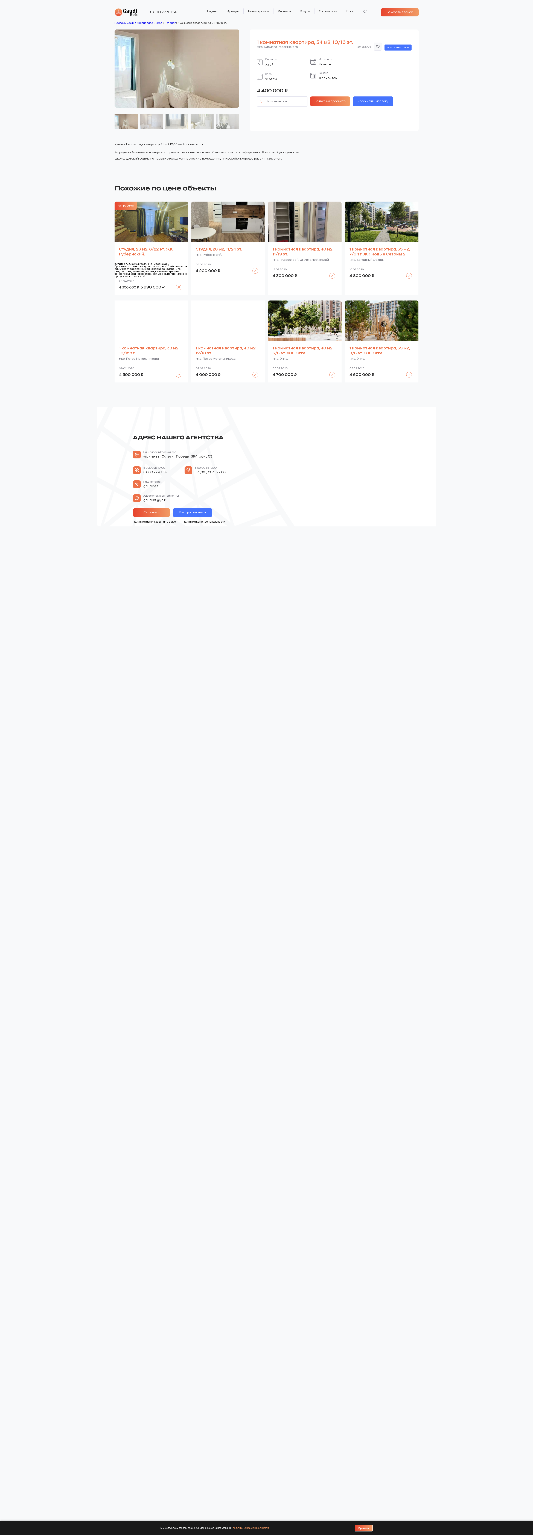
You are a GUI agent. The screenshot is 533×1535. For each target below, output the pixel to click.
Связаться (151, 512)
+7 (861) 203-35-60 (210, 472)
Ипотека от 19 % (398, 47)
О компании (328, 11)
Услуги (305, 11)
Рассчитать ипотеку (373, 101)
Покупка (212, 11)
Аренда (233, 11)
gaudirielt (151, 486)
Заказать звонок (400, 12)
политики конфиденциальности (251, 1528)
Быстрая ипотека (192, 512)
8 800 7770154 (163, 12)
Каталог (170, 23)
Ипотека (284, 11)
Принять (363, 1528)
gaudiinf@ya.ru (155, 500)
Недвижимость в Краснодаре (134, 23)
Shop (159, 23)
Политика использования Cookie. (154, 521)
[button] (378, 47)
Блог (350, 11)
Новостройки (258, 11)
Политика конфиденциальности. (204, 521)
